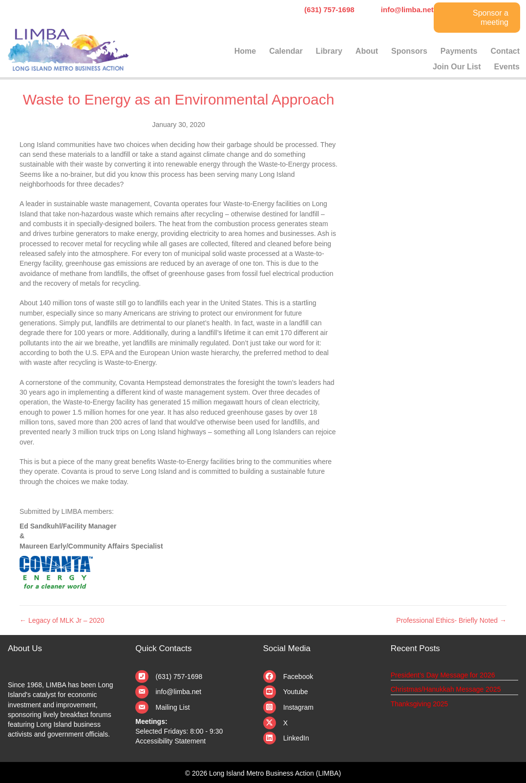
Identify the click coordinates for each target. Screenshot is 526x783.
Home (245, 51)
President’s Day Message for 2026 (443, 675)
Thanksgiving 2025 (419, 704)
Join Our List (457, 67)
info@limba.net (179, 692)
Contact (505, 51)
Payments (459, 51)
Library (329, 51)
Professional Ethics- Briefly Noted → (451, 620)
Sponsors (409, 51)
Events (507, 67)
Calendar (285, 51)
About (367, 51)
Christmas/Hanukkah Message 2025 (446, 689)
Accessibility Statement (170, 741)
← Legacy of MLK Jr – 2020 (62, 620)
